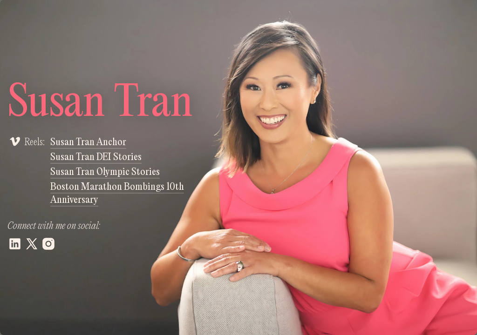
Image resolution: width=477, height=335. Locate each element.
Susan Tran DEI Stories (96, 157)
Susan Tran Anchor (88, 142)
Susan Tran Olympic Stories (105, 172)
